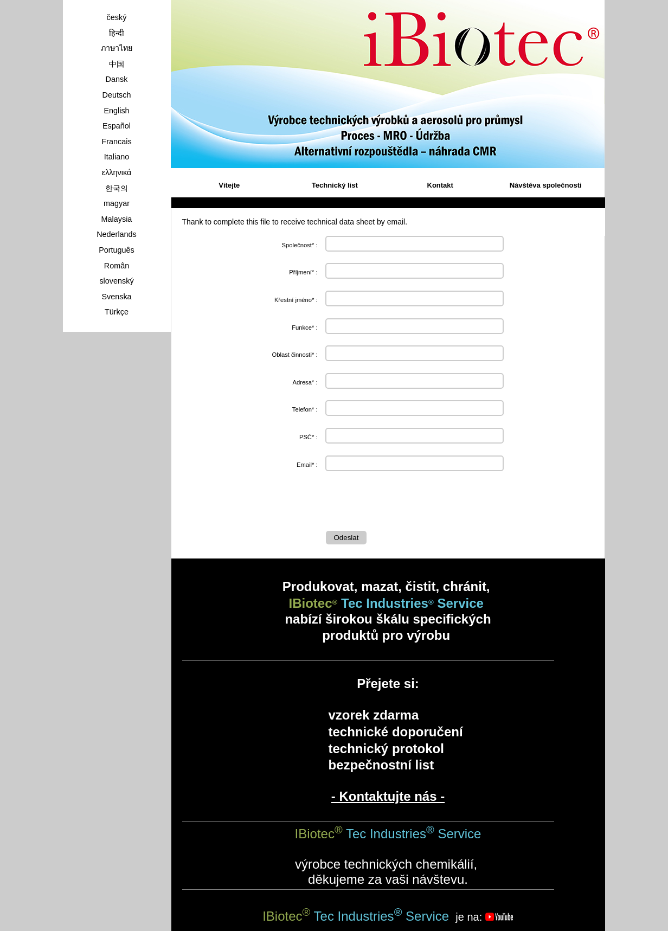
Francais (116, 141)
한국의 (116, 188)
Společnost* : (300, 245)
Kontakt (440, 185)
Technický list (335, 185)
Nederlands (117, 234)
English (116, 110)
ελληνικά (117, 172)
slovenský (116, 281)
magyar (117, 203)
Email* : (307, 464)
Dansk (117, 79)
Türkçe (117, 311)
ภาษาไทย (116, 48)
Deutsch (116, 95)
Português (116, 250)
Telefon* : (305, 409)
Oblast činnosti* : (295, 354)
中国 (116, 64)
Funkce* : (304, 327)
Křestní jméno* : (296, 300)
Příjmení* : (303, 272)
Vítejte (229, 185)
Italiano (116, 156)
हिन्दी (116, 33)
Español (116, 125)
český (117, 17)
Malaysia (116, 219)
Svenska (116, 296)
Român (116, 265)
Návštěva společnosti (546, 185)
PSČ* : (308, 437)
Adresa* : (304, 382)
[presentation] (408, 504)
